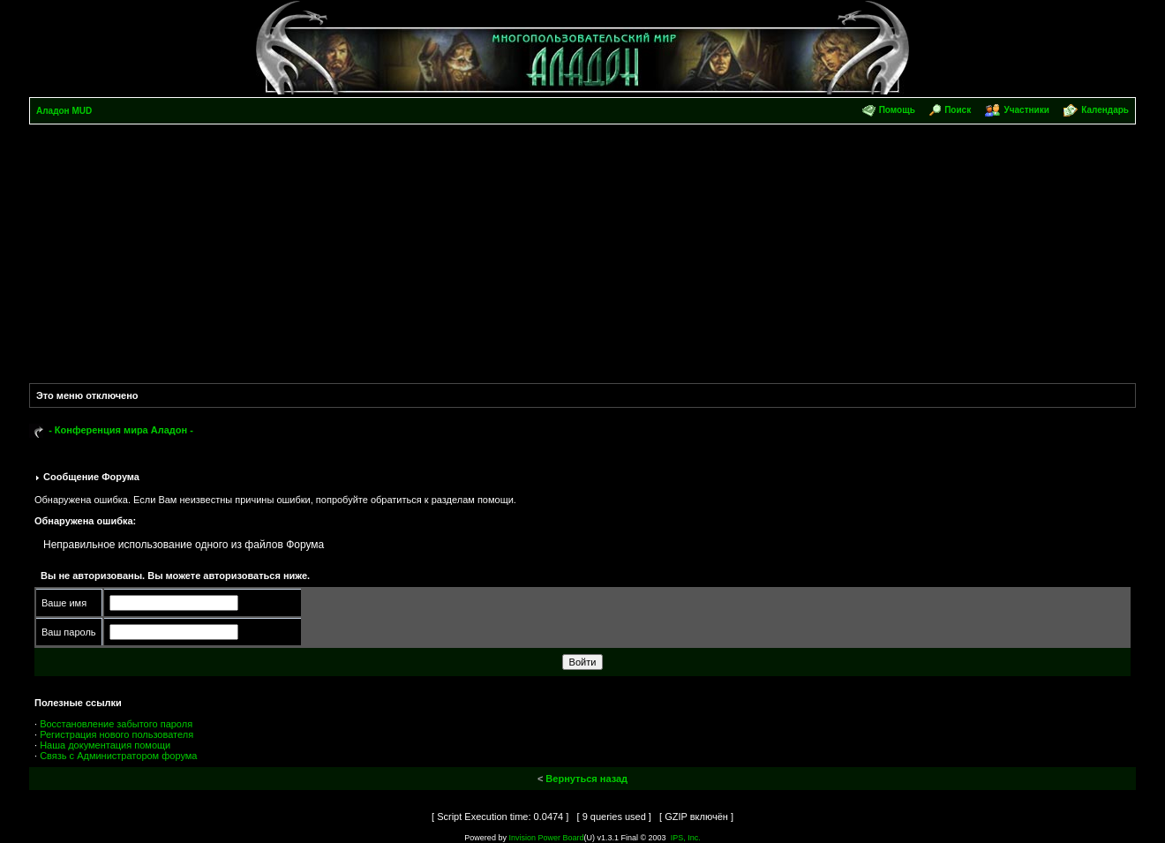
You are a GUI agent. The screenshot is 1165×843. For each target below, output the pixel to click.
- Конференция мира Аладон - (121, 430)
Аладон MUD (64, 111)
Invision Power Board (545, 837)
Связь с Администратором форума (118, 755)
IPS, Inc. (686, 837)
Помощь (897, 110)
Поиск (957, 110)
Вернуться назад (586, 778)
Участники (1025, 110)
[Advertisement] (582, 256)
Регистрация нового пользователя (116, 734)
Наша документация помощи (105, 745)
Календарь (1105, 110)
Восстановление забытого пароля (116, 724)
